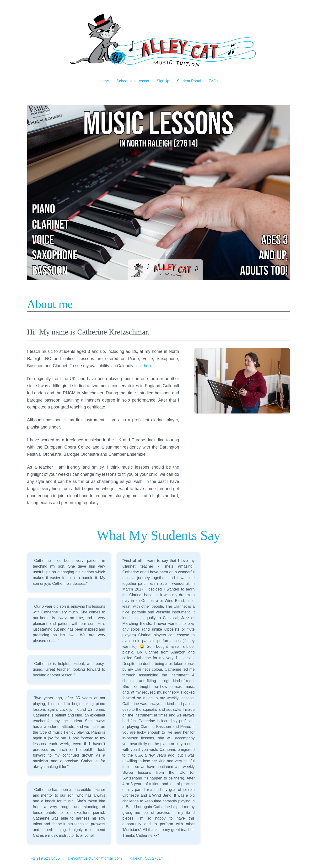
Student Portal (189, 81)
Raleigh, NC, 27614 (146, 858)
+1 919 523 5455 (45, 858)
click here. (143, 365)
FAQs (213, 81)
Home (104, 81)
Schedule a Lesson (133, 81)
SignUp (163, 81)
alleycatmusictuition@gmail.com (94, 858)
